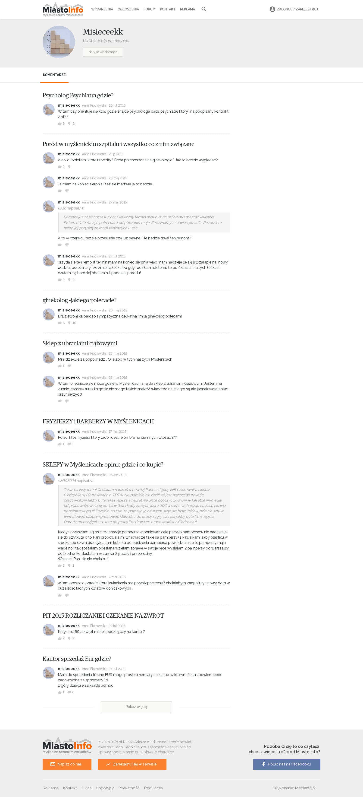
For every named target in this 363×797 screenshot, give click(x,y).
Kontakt (167, 9)
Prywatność (128, 788)
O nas (86, 788)
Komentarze (54, 75)
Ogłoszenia (128, 9)
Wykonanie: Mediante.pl (294, 788)
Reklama (187, 9)
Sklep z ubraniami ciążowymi (80, 343)
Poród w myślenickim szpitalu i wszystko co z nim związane (118, 144)
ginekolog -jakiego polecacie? (80, 300)
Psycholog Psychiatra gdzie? (78, 95)
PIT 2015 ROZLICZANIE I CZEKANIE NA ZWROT (103, 616)
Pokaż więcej (136, 707)
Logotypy (105, 788)
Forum (149, 9)
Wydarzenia (102, 9)
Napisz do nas (66, 764)
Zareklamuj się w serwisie (131, 764)
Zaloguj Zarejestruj (293, 9)
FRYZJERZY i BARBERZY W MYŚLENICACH (98, 422)
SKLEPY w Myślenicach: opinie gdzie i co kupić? (103, 465)
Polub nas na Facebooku (286, 764)
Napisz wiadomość (103, 52)
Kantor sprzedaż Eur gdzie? (77, 659)
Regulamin (153, 788)
